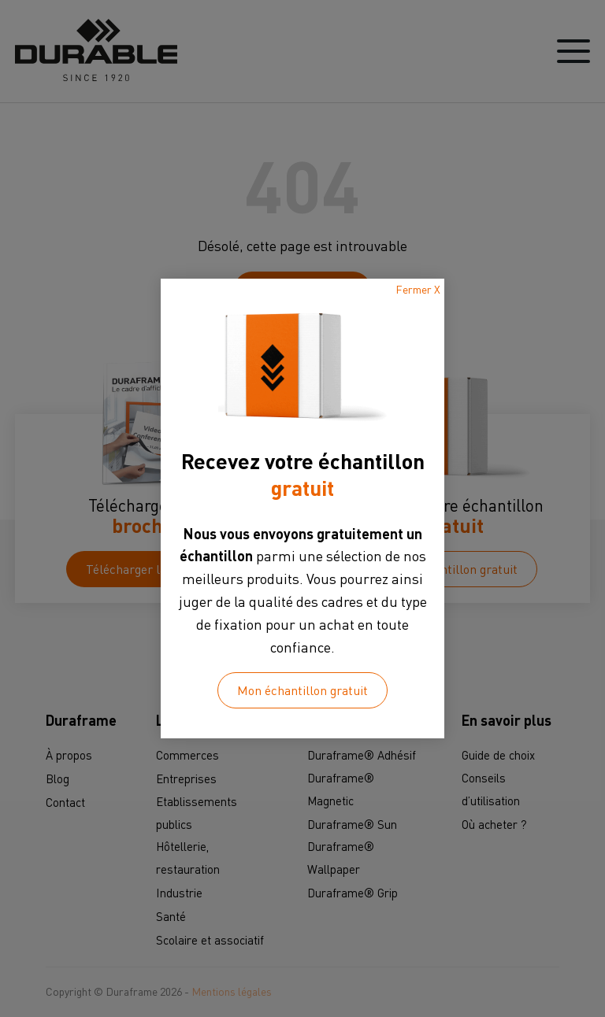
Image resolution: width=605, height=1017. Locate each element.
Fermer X (417, 289)
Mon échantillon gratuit (302, 690)
